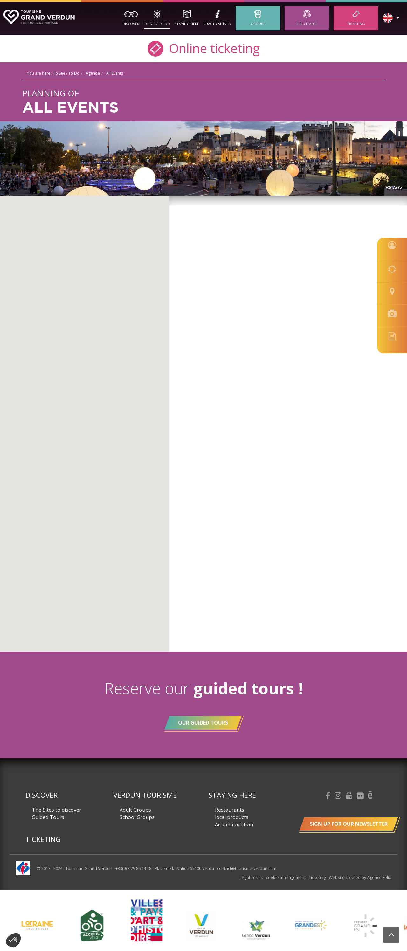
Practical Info (217, 23)
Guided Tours (48, 817)
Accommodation (234, 824)
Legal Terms (252, 877)
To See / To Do (157, 23)
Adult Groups (135, 809)
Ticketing (356, 23)
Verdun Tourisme (145, 795)
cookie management (286, 877)
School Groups (137, 817)
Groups (258, 23)
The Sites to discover (56, 809)
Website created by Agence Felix (360, 877)
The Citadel (307, 23)
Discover (130, 23)
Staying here (187, 23)
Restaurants (229, 809)
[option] (204, 925)
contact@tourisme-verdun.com (246, 868)
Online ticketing (204, 47)
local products (231, 817)
